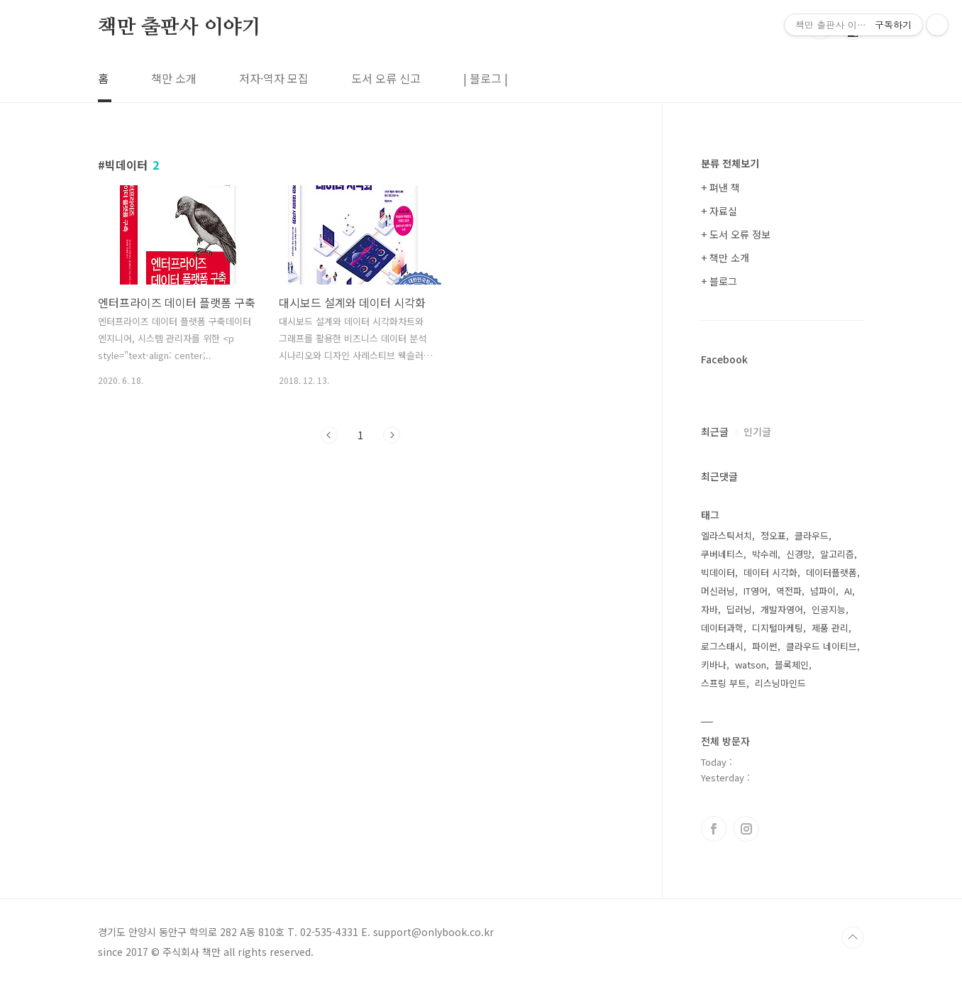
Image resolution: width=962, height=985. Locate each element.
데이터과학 (722, 627)
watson (750, 664)
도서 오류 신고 (386, 78)
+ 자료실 (719, 211)
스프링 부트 (723, 683)
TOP (852, 937)
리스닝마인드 (780, 683)
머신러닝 (718, 591)
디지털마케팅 (777, 627)
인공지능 (829, 609)
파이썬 (765, 646)
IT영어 (755, 591)
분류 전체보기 (730, 163)
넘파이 (823, 591)
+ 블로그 (719, 281)
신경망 (799, 554)
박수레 (765, 554)
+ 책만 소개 (725, 258)
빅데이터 (718, 572)
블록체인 (792, 664)
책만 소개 (174, 78)
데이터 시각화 (770, 572)
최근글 (715, 431)
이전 (329, 435)
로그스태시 (722, 646)
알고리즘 (837, 554)
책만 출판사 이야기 (179, 28)
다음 (391, 435)
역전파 (789, 591)
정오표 (773, 535)
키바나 (713, 664)
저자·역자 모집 (274, 78)
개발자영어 (782, 609)
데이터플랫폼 (831, 572)
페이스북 (713, 829)
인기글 (757, 431)
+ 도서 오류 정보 (735, 234)
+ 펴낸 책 (720, 187)
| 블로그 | (485, 78)
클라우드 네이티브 (821, 646)
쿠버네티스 (722, 554)
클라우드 (812, 535)
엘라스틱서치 (726, 535)
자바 (709, 609)
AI (848, 591)
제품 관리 (830, 627)
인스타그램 (746, 829)
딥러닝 (739, 609)
